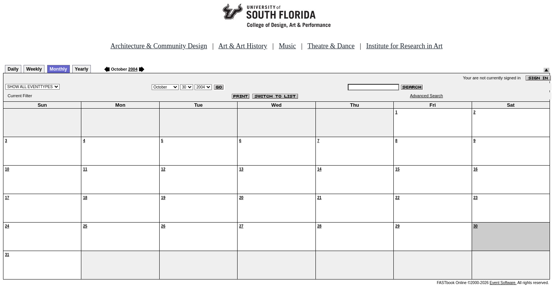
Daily (13, 69)
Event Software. (503, 283)
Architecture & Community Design (159, 46)
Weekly (34, 69)
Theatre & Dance (331, 46)
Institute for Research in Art (404, 46)
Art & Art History (243, 46)
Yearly (81, 69)
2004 (132, 69)
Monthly (58, 69)
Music (287, 46)
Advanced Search (426, 95)
